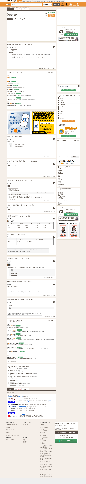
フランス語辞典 (43, 435)
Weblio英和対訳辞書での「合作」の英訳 (19, 282)
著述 (13, 57)
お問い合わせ (25, 424)
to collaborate (32, 267)
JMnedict (27, 412)
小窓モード (62, 4)
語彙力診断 (60, 203)
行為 (15, 189)
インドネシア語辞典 (61, 196)
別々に (44, 192)
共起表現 (30, 1)
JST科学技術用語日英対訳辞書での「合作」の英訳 (22, 161)
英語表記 (41, 239)
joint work (18, 50)
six (25, 348)
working (14, 190)
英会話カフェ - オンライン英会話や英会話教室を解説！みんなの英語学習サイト (46, 466)
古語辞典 (59, 195)
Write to (62, 102)
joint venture (15, 286)
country (42, 197)
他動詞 (23, 144)
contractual (9, 286)
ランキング (49, 68)
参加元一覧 (20, 396)
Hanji (28, 339)
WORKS (26, 344)
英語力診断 (38, 1)
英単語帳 (34, 1)
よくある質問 (71, 428)
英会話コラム (60, 204)
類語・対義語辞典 (43, 426)
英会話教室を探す (61, 1)
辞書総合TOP (8, 432)
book (22, 57)
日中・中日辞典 (60, 193)
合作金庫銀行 (61, 184)
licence (23, 402)
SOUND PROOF (10, 358)
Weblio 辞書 (9, 7)
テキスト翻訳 (63, 140)
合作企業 (60, 179)
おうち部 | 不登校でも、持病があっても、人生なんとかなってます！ (46, 471)
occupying (36, 197)
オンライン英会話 (47, 1)
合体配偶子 (60, 173)
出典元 (40, 68)
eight (61, 113)
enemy (28, 197)
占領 (20, 196)
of (11, 190)
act (10, 190)
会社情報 (24, 440)
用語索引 (45, 68)
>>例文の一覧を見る (11, 108)
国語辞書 (59, 189)
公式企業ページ (26, 439)
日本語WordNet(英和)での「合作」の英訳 (20, 180)
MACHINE (20, 87)
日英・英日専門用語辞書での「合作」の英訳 (20, 205)
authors (20, 339)
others (28, 348)
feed (61, 111)
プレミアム (70, 5)
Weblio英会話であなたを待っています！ (68, 223)
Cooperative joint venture (16, 383)
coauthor (38, 57)
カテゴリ (53, 68)
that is (32, 197)
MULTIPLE (9, 327)
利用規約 (8, 427)
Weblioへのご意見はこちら (60, 425)
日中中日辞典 (42, 432)
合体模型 (60, 170)
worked (15, 192)
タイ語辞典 (60, 197)
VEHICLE (25, 335)
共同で (10, 189)
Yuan (15, 331)
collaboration (14, 49)
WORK (13, 327)
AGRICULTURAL (16, 335)
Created (9, 105)
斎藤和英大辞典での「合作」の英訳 (18, 258)
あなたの (15, 196)
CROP (15, 352)
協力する (28, 196)
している (23, 196)
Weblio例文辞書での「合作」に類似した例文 (21, 299)
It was (8, 95)
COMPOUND (17, 358)
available (62, 104)
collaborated (13, 105)
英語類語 (27, 1)
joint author (10, 83)
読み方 (8, 141)
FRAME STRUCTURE (12, 344)
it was (13, 99)
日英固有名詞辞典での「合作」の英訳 (18, 216)
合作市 (59, 181)
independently (29, 192)
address (62, 117)
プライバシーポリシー (10, 429)
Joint (8, 331)
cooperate (40, 54)
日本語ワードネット (22, 406)
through (62, 115)
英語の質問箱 (42, 443)
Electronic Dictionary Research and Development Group (35, 401)
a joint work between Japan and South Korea (21, 373)
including (24, 339)
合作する (11, 52)
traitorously (20, 197)
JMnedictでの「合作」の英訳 (16, 234)
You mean (9, 99)
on (31, 54)
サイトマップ (8, 430)
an (26, 197)
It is (8, 339)
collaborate (19, 54)
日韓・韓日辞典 (60, 194)
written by (14, 339)
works (11, 331)
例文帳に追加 (13, 77)
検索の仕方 (8, 426)
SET (31, 358)
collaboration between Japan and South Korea (21, 376)
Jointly (8, 348)
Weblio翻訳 (76, 140)
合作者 (59, 182)
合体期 (59, 168)
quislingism (18, 194)
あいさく (9, 227)
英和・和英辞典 (60, 192)
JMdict (27, 400)
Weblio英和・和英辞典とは (11, 424)
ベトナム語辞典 (60, 198)
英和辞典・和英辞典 (15, 7)
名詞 (15, 144)
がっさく (13, 141)
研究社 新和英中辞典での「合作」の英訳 (19, 44)
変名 (19, 144)
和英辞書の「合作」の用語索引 (10, 392)
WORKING (15, 87)
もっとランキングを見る (68, 121)
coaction (10, 188)
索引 (42, 68)
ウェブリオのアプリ (10, 439)
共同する (14, 54)
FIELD (23, 327)
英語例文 (23, 1)
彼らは (34, 192)
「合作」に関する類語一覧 (11, 199)
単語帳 (59, 202)
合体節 (59, 172)
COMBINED (9, 87)
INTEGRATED (10, 352)
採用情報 (24, 442)
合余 (59, 175)
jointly (25, 57)
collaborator (10, 78)
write (17, 57)
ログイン (74, 5)
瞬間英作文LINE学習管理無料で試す (51, 15)
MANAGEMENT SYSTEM (22, 352)
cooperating (15, 197)
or (26, 192)
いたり (40, 192)
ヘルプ (7, 434)
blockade (62, 106)
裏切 (10, 196)
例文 (16, 9)
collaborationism (12, 194)
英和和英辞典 (19, 1)
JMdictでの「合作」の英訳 (15, 136)
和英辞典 (21, 7)
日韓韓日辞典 (42, 434)
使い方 (67, 4)
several (17, 339)
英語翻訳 (42, 1)
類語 (25, 9)
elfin (61, 109)
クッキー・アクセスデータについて (13, 435)
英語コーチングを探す (54, 1)
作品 (13, 50)
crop (61, 98)
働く (13, 189)
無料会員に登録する (68, 136)
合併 (59, 185)
